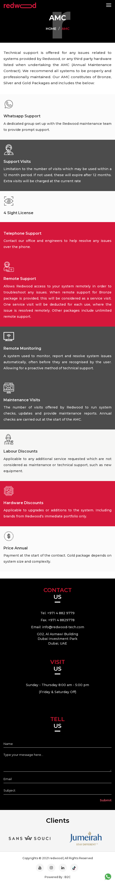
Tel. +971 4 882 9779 (57, 613)
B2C (68, 877)
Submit (105, 800)
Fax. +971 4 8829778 (58, 620)
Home (51, 29)
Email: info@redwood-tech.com (57, 627)
